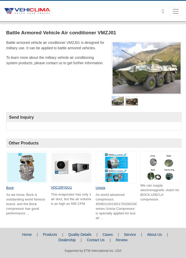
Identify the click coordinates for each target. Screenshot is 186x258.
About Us (154, 234)
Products (50, 234)
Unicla (100, 188)
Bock (10, 188)
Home (27, 234)
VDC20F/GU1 (61, 187)
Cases (108, 234)
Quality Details (79, 234)
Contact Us (96, 240)
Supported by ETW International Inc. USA (92, 251)
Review (122, 240)
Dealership (67, 240)
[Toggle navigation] (176, 11)
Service (130, 234)
